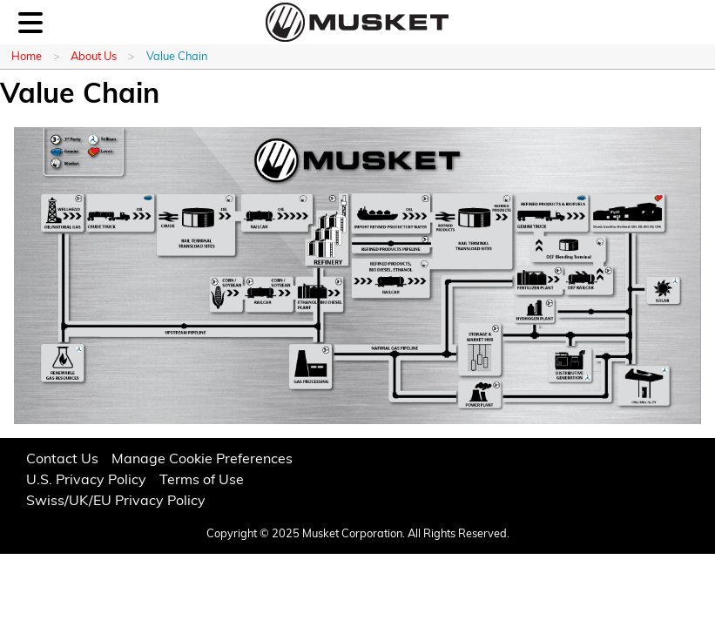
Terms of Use (201, 481)
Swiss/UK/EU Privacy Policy (116, 502)
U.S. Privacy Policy (86, 481)
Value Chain (176, 57)
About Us (94, 57)
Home (26, 57)
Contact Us (62, 460)
